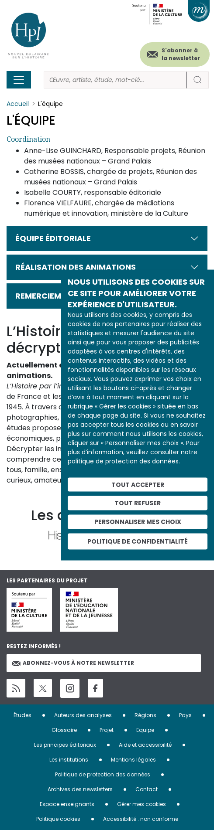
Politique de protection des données (102, 774)
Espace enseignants (67, 804)
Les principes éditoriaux (65, 744)
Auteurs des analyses (83, 715)
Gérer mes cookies (141, 804)
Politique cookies (58, 819)
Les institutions (68, 759)
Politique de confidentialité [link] (137, 541)
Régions (145, 715)
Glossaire (64, 730)
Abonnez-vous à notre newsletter (73, 663)
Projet (107, 730)
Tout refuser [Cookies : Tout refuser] (137, 503)
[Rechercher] (115, 79)
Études (22, 715)
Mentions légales (133, 759)
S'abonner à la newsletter (181, 54)
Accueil (18, 103)
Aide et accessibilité (145, 744)
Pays (185, 715)
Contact (146, 789)
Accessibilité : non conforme (140, 819)
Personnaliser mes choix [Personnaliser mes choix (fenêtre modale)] (137, 521)
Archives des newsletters (80, 789)
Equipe (145, 730)
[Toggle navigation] (19, 79)
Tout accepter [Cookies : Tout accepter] (137, 484)
